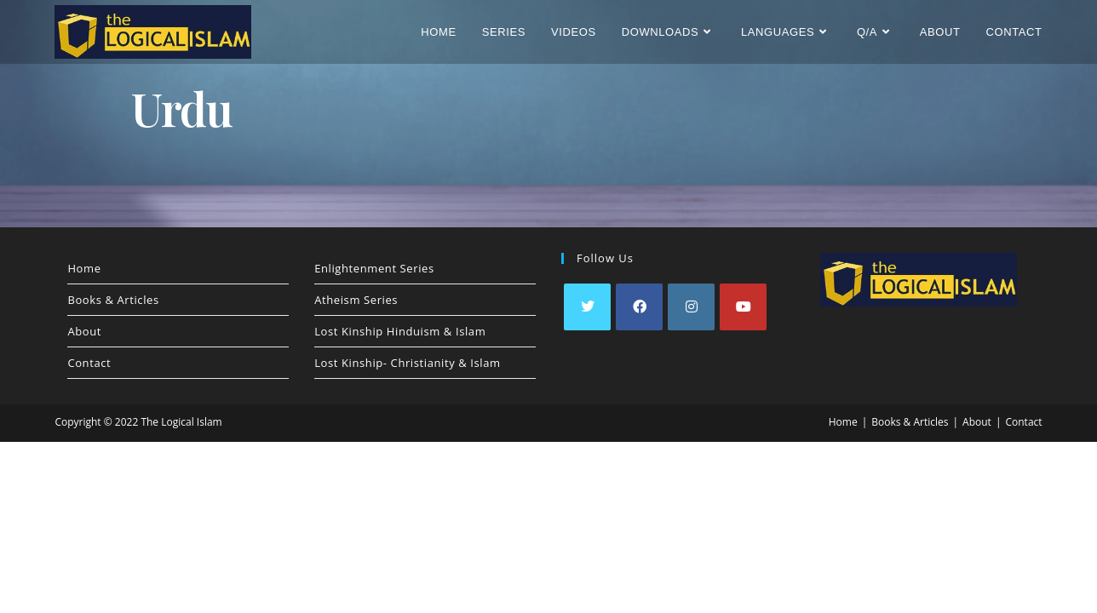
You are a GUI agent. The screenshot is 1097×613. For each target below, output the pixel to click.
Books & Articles (112, 299)
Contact (89, 362)
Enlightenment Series (374, 268)
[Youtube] (743, 307)
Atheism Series (356, 299)
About (84, 331)
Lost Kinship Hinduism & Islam (399, 331)
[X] (587, 307)
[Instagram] (691, 307)
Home (84, 268)
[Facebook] (639, 307)
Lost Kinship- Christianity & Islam (407, 362)
